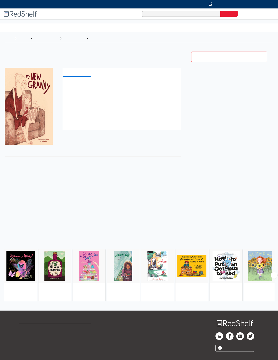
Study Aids (52, 27)
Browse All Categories (20, 27)
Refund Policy (77, 335)
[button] (122, 86)
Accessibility (76, 341)
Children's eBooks (46, 38)
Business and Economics (149, 27)
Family (94, 38)
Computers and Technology (110, 27)
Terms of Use (77, 328)
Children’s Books (255, 27)
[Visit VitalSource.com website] (139, 4)
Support (25, 335)
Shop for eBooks (31, 328)
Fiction (217, 27)
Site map (25, 347)
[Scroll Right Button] (274, 275)
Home (9, 38)
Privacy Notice (30, 341)
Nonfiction (233, 27)
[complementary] (139, 268)
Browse (23, 38)
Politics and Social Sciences (189, 27)
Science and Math (75, 27)
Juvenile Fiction (73, 38)
